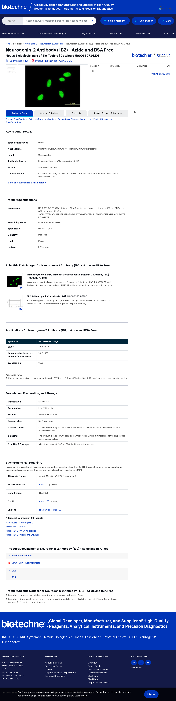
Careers (48, 669)
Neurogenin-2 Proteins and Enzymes (22, 535)
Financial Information (97, 672)
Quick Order (144, 20)
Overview (92, 663)
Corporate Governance (98, 682)
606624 (43, 501)
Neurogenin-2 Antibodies (51, 44)
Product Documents (103, 119)
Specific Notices (13, 122)
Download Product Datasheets (26, 563)
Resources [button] (143, 33)
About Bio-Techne (53, 663)
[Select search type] (12, 21)
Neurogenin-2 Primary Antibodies (21, 531)
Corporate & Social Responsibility (60, 672)
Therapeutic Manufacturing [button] (52, 33)
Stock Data (93, 676)
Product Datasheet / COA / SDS (53, 60)
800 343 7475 (17, 675)
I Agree (151, 694)
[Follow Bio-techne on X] (141, 662)
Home (7, 44)
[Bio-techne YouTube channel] (148, 662)
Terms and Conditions (55, 676)
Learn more (81, 695)
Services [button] (116, 33)
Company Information (98, 669)
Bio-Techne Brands (53, 666)
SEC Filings (93, 679)
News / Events (94, 666)
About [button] (168, 33)
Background (85, 119)
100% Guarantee (161, 74)
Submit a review (17, 60)
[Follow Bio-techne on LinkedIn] (134, 662)
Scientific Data (36, 119)
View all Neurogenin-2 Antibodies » (27, 182)
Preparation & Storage (68, 119)
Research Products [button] (13, 33)
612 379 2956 (12, 672)
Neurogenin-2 (31, 44)
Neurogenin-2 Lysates (16, 527)
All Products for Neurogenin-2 (19, 523)
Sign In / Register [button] (115, 20)
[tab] (19, 113)
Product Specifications (16, 119)
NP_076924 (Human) (48, 510)
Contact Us (136, 667)
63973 (42, 484)
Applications (50, 119)
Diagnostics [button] (88, 33)
